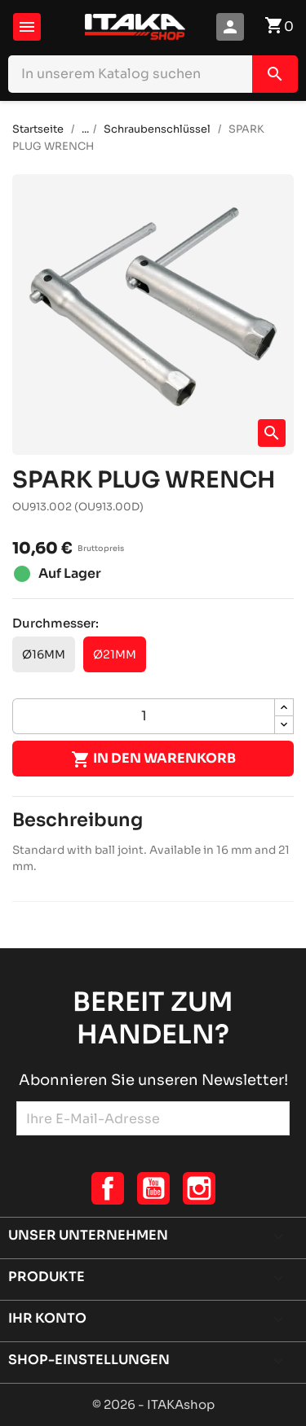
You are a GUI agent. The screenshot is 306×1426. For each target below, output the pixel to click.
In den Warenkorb (153, 759)
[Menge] (143, 716)
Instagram (199, 1188)
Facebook (107, 1188)
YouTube (153, 1188)
